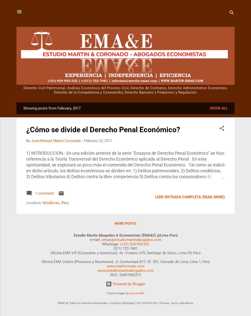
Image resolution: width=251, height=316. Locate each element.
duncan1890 (136, 293)
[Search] (232, 13)
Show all (219, 108)
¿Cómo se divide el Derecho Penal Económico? (103, 129)
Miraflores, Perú (56, 203)
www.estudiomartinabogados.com (126, 270)
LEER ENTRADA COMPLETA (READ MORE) (190, 197)
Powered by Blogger (125, 284)
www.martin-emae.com (125, 266)
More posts (125, 223)
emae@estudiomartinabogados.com (131, 240)
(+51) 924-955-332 (134, 244)
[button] (222, 129)
